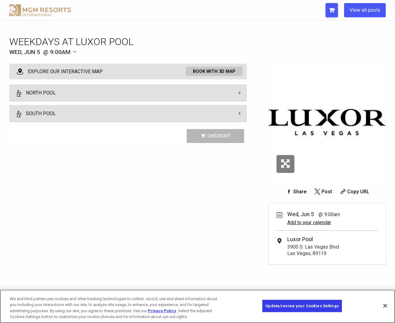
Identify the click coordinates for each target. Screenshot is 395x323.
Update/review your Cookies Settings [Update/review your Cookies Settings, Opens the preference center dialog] (302, 306)
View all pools (365, 10)
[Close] (385, 306)
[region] (197, 306)
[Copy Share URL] (354, 191)
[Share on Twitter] (322, 191)
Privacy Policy (162, 310)
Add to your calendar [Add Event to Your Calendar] (309, 222)
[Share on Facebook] (295, 191)
